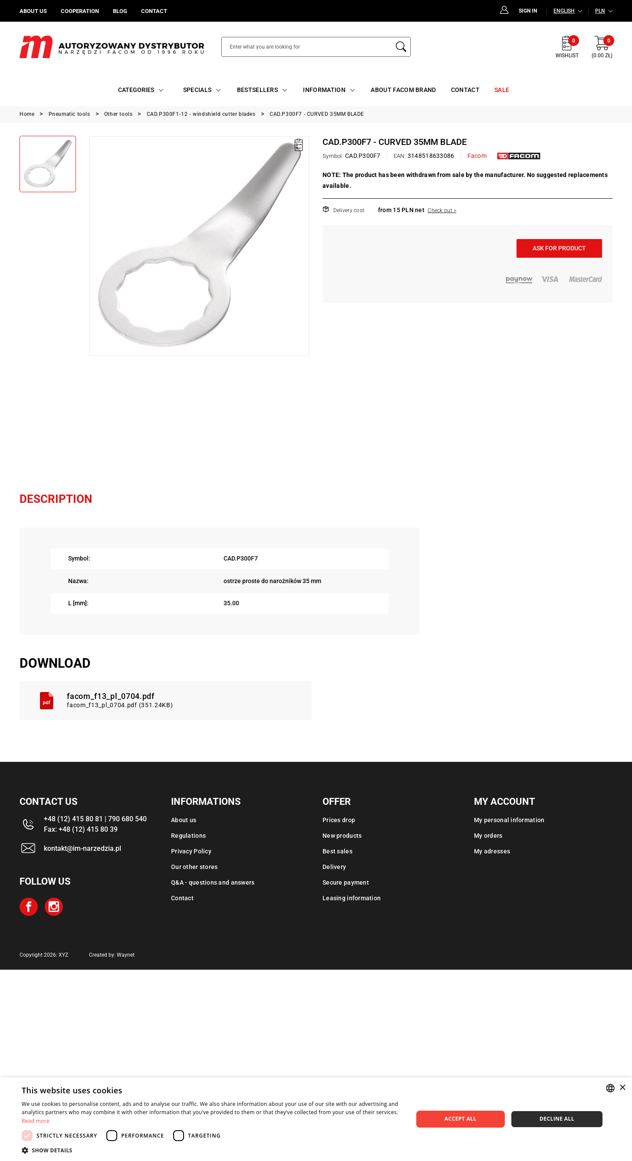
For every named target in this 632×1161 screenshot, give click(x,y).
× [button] (622, 1088)
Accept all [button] (460, 1118)
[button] (212, 1150)
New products (342, 835)
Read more (35, 1121)
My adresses (492, 851)
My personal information (509, 820)
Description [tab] (56, 498)
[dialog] (316, 1119)
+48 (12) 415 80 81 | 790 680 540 (95, 819)
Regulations (188, 835)
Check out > (442, 210)
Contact (182, 898)
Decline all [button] (557, 1118)
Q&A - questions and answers (213, 882)
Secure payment (346, 882)
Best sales (337, 851)
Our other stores (194, 866)
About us (183, 820)
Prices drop (339, 820)
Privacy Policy (191, 851)
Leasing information (352, 898)
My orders (488, 835)
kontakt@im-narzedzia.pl (82, 848)
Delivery (334, 866)
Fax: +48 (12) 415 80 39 (81, 829)
